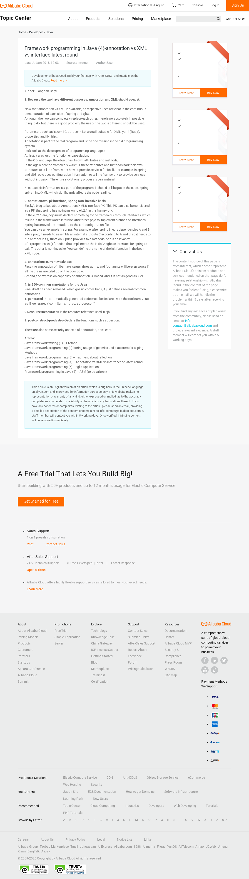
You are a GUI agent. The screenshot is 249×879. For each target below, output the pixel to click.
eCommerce (196, 777)
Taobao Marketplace (54, 846)
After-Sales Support (141, 643)
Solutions (116, 19)
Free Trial (61, 630)
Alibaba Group (28, 846)
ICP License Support (105, 650)
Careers (23, 839)
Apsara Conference (31, 669)
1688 (137, 846)
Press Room (173, 662)
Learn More (186, 93)
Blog (94, 662)
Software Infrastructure (181, 791)
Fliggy (161, 846)
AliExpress (105, 846)
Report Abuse (137, 650)
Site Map (171, 675)
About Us (47, 839)
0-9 (224, 820)
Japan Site (70, 791)
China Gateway (102, 643)
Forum (132, 662)
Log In (215, 5)
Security (96, 784)
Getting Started (102, 656)
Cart (178, 5)
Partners (24, 656)
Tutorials (212, 805)
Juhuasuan (88, 846)
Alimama (149, 846)
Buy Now (213, 93)
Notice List (124, 839)
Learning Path (73, 798)
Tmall (74, 846)
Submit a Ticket (138, 637)
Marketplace (161, 19)
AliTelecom (186, 846)
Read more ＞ (59, 80)
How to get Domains (140, 791)
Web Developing (185, 805)
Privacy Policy (75, 839)
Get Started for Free (41, 501)
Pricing (137, 19)
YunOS (172, 846)
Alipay (45, 851)
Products (93, 19)
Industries (132, 805)
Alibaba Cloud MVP (178, 643)
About (73, 19)
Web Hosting (72, 784)
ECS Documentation (102, 791)
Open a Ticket (36, 570)
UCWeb (211, 846)
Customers (25, 650)
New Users (100, 798)
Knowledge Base (103, 637)
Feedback (135, 656)
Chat (30, 544)
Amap (199, 846)
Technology (99, 630)
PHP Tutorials (72, 813)
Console (197, 5)
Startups (24, 662)
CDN (110, 777)
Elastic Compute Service (80, 777)
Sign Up (238, 5)
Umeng (223, 846)
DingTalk (33, 851)
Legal (101, 839)
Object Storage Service (162, 777)
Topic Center (72, 805)
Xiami (22, 851)
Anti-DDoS (130, 777)
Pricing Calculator (140, 669)
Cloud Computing (102, 805)
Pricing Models (28, 637)
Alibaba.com (123, 846)
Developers (156, 805)
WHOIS (170, 669)
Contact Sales (235, 19)
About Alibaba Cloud (32, 630)
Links (148, 839)
